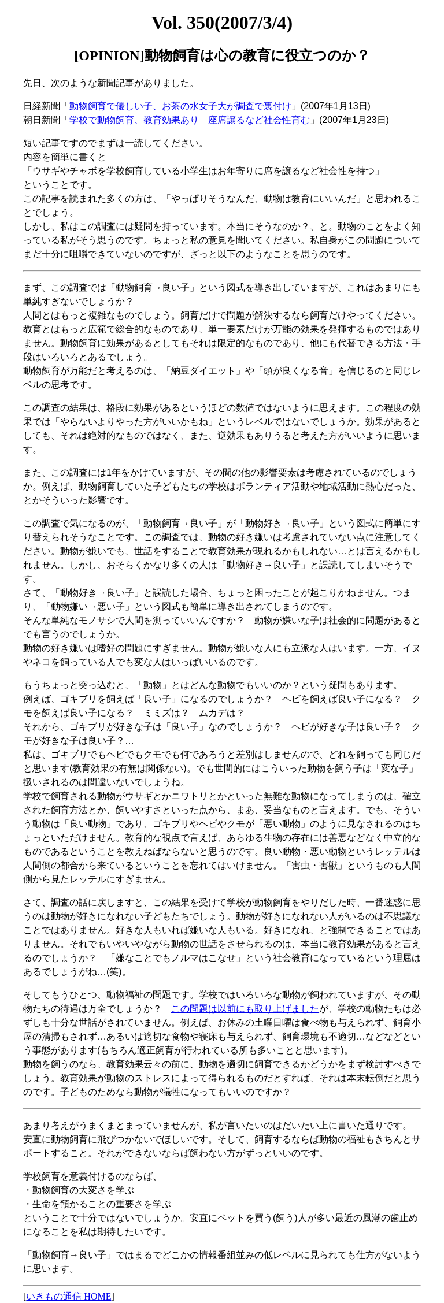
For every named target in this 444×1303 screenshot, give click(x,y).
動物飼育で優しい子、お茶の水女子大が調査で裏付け (180, 106)
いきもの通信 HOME (68, 1296)
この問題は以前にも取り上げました (245, 1009)
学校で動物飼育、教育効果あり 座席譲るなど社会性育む (189, 120)
